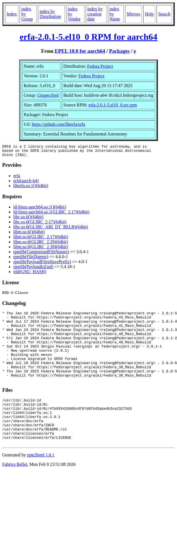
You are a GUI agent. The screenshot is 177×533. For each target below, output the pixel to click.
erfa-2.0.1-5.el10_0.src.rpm (112, 105)
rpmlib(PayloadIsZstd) (33, 269)
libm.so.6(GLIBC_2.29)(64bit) (40, 244)
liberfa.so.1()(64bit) (30, 188)
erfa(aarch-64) (25, 183)
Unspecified (48, 95)
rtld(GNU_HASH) (29, 274)
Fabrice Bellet (14, 490)
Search (164, 14)
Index (12, 14)
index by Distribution (50, 14)
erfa (16, 178)
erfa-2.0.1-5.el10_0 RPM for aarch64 (88, 37)
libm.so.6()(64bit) (29, 234)
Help (149, 14)
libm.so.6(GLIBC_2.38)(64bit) (40, 249)
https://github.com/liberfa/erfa (58, 124)
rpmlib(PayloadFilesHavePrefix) (42, 264)
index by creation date (95, 14)
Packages (119, 51)
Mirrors (133, 14)
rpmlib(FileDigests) (30, 259)
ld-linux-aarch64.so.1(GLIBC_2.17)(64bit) (51, 214)
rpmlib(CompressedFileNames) (41, 254)
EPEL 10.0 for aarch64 (80, 51)
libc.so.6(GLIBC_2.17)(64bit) (39, 224)
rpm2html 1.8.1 (40, 481)
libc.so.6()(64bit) (28, 219)
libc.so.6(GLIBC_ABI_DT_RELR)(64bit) (50, 229)
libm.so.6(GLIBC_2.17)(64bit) (40, 239)
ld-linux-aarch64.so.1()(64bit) (39, 209)
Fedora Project (100, 66)
